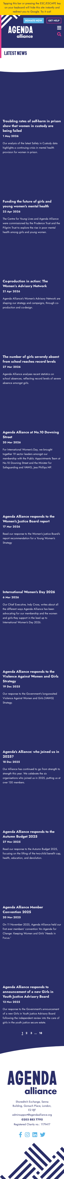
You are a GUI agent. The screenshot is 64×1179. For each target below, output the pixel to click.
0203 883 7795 (32, 1119)
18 (40, 1033)
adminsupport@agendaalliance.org (32, 1115)
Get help (54, 20)
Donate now (33, 20)
